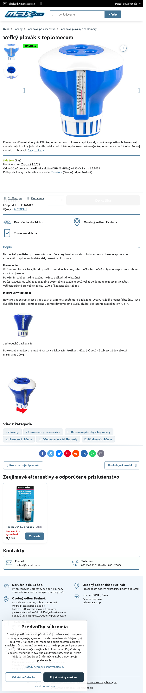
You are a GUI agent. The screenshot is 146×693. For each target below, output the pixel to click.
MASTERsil (20, 209)
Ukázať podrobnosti (45, 686)
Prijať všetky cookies (63, 677)
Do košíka (103, 185)
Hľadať (113, 14)
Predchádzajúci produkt (23, 465)
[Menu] (138, 14)
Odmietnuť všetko (23, 677)
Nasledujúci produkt (122, 465)
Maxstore (56, 172)
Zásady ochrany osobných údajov (97, 682)
